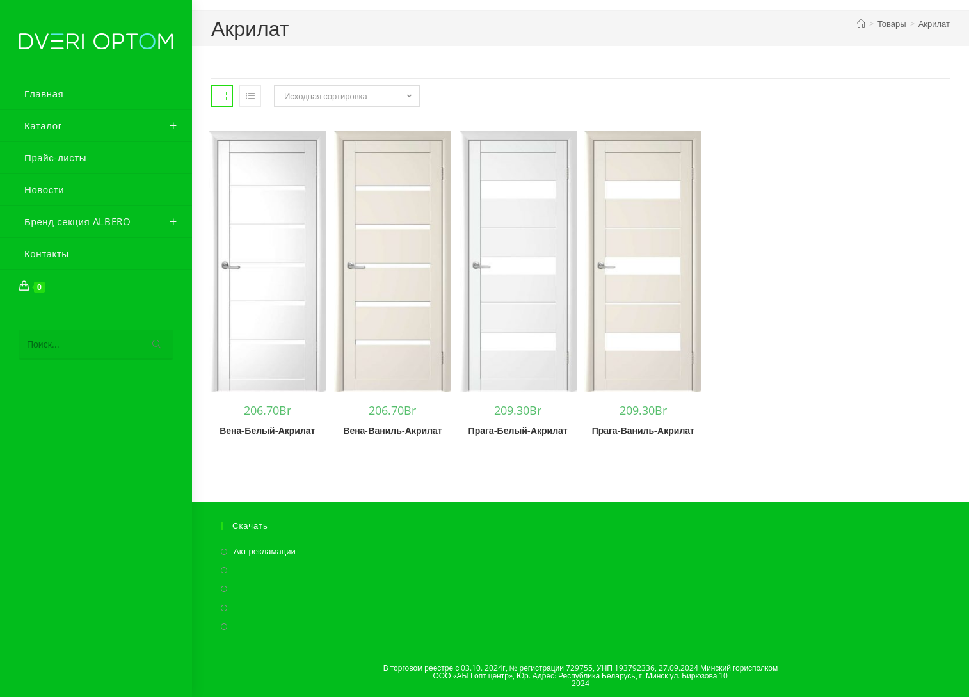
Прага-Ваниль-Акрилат (643, 430)
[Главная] (861, 23)
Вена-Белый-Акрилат (267, 430)
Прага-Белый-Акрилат (518, 430)
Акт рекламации (265, 551)
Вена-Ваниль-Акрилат (392, 430)
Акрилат (934, 23)
